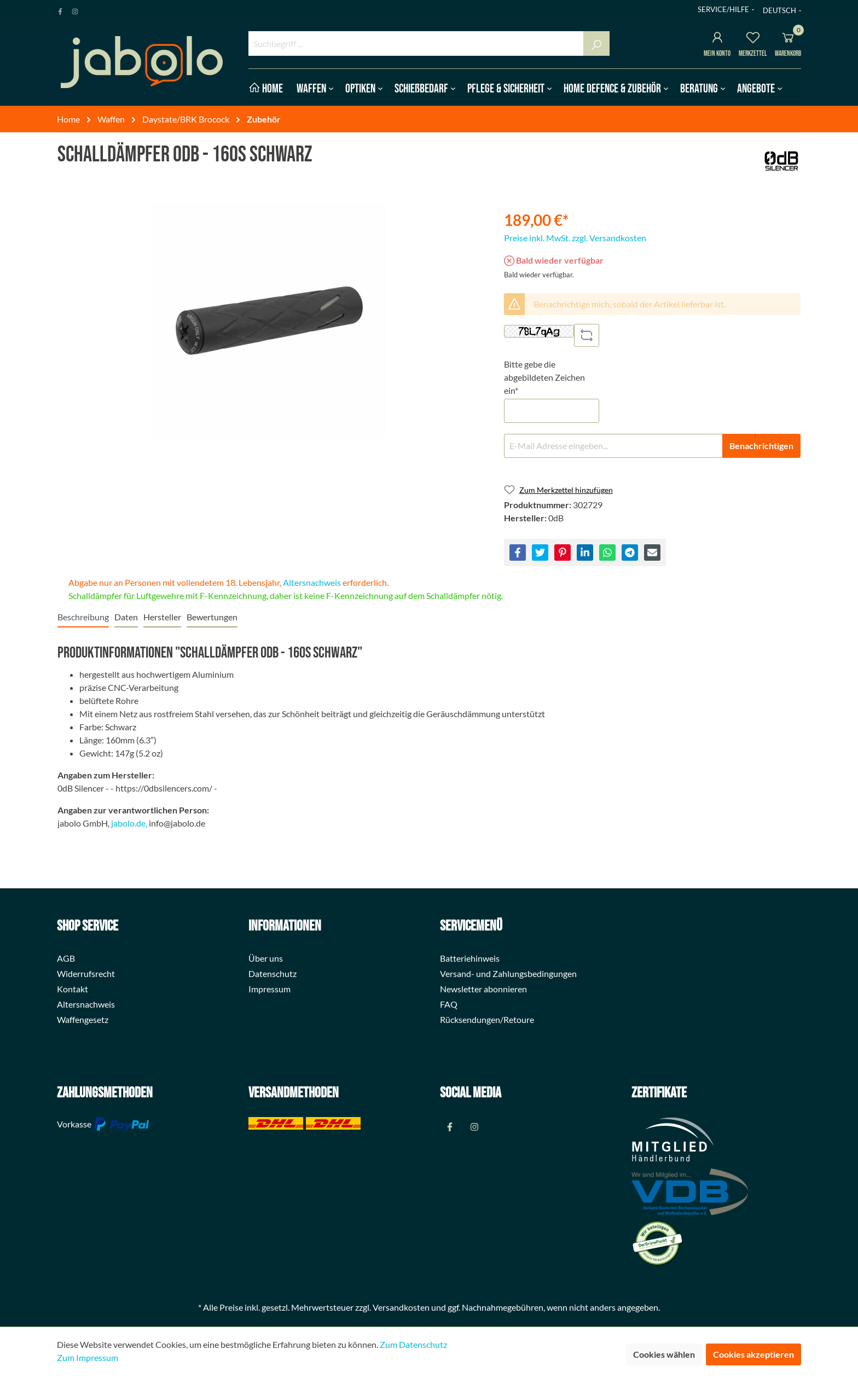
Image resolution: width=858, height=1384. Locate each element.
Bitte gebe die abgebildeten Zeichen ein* (544, 377)
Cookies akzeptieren (753, 1354)
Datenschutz (272, 973)
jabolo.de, (129, 823)
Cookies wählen (664, 1354)
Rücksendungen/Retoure (487, 1019)
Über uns (265, 958)
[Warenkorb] (788, 39)
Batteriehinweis (470, 958)
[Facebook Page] (60, 9)
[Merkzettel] (753, 39)
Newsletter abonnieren (483, 989)
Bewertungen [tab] (212, 617)
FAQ (448, 1004)
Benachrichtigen (761, 445)
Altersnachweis (312, 582)
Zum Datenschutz (413, 1344)
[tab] (83, 616)
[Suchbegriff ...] (416, 43)
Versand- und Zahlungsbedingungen (508, 973)
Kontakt (72, 989)
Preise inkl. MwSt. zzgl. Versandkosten (575, 237)
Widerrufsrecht (86, 973)
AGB (66, 958)
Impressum (269, 989)
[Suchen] (596, 43)
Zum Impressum (87, 1357)
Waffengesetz (82, 1019)
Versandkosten (401, 1307)
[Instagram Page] (75, 9)
